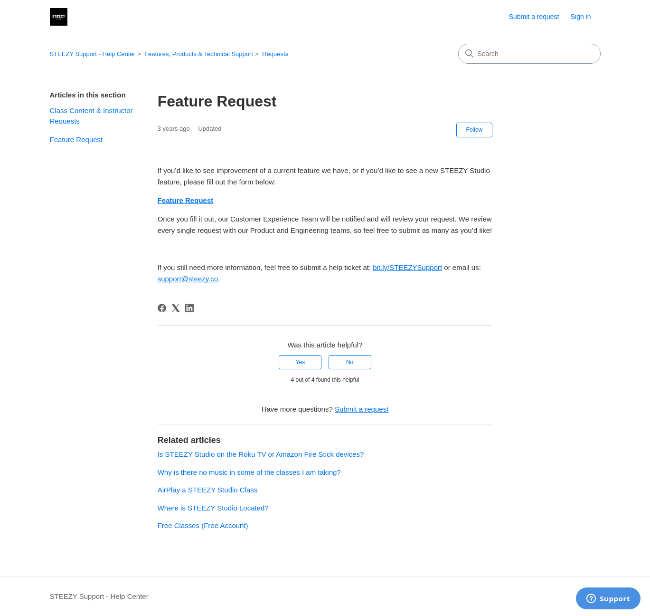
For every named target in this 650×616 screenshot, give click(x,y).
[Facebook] (162, 308)
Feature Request (76, 139)
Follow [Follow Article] (474, 129)
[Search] (529, 53)
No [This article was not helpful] (349, 362)
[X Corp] (175, 308)
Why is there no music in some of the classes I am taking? (249, 472)
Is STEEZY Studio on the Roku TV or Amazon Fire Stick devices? (261, 454)
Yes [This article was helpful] (300, 362)
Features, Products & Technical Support (198, 54)
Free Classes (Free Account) (203, 525)
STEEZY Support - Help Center (92, 54)
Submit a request (534, 16)
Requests (275, 54)
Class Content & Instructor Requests (91, 115)
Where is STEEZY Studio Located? (213, 508)
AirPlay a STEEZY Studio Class (208, 490)
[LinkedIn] (189, 308)
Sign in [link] (581, 16)
